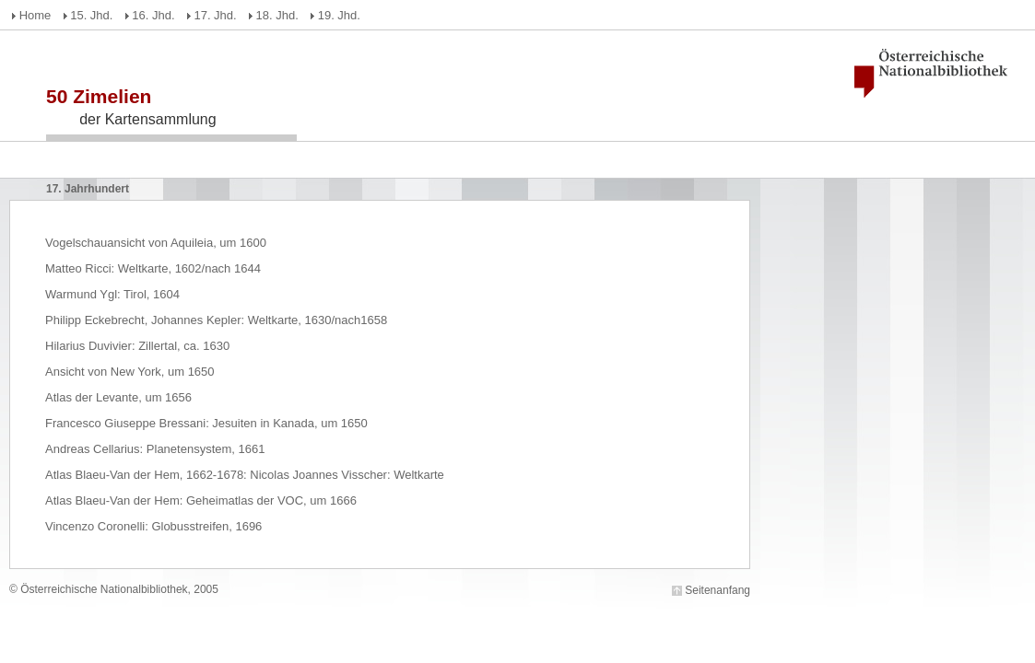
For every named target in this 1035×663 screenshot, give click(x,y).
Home (35, 15)
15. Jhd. (91, 15)
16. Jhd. (153, 15)
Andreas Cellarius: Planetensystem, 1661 (155, 449)
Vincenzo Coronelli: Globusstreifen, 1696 (153, 526)
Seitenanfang (717, 590)
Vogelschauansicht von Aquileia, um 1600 (155, 243)
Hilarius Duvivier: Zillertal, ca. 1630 (137, 346)
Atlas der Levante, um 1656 (118, 397)
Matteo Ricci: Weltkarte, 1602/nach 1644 (153, 268)
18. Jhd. (277, 15)
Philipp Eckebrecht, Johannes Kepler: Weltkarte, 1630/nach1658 (216, 320)
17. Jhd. (215, 15)
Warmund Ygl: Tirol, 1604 (112, 294)
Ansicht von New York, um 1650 (130, 371)
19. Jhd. (339, 15)
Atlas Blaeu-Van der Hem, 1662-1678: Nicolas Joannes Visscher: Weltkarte (244, 475)
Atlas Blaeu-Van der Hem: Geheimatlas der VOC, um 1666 (201, 500)
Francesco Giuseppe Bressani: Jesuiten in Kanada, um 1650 (206, 423)
